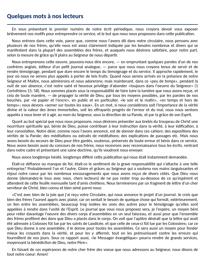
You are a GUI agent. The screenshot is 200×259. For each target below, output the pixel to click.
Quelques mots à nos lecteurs (45, 16)
